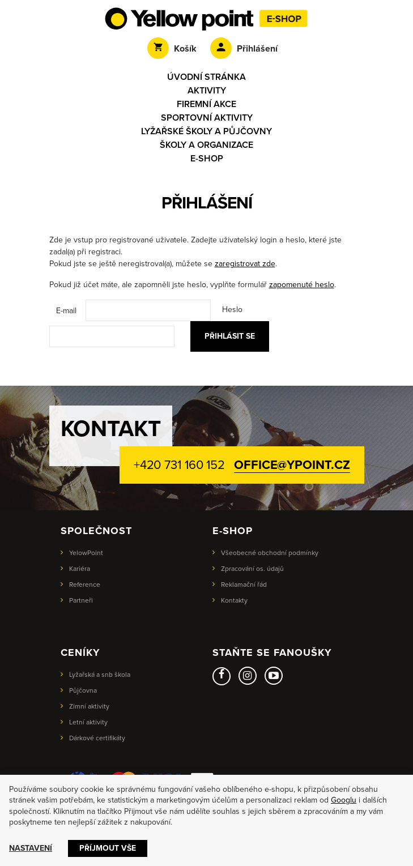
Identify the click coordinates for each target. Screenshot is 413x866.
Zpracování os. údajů (252, 569)
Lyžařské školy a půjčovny (206, 131)
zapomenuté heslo (301, 284)
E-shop (206, 158)
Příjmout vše (107, 848)
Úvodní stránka (206, 77)
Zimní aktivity (89, 706)
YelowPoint (86, 553)
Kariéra (79, 569)
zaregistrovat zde (245, 263)
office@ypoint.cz (292, 465)
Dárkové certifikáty (97, 738)
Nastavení (30, 848)
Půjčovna (83, 690)
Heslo (232, 309)
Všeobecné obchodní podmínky (269, 553)
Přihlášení (244, 48)
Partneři (81, 600)
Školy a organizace (206, 145)
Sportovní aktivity (207, 117)
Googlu (343, 800)
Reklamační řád (244, 584)
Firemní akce (206, 104)
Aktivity (207, 90)
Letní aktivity (88, 722)
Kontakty (234, 600)
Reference (84, 584)
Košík (172, 48)
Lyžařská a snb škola (99, 675)
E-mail (66, 310)
